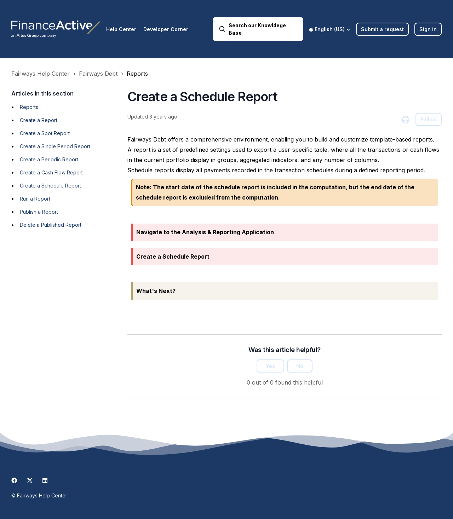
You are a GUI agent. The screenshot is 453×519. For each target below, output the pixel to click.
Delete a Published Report (50, 225)
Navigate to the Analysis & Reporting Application (205, 232)
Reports (137, 73)
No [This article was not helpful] (299, 366)
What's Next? (156, 290)
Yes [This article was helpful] (270, 366)
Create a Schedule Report (50, 186)
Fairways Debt (98, 73)
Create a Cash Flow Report (51, 172)
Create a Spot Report (45, 133)
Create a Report (38, 120)
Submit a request (382, 29)
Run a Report (35, 199)
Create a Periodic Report (49, 159)
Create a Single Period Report (55, 146)
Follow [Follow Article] (428, 119)
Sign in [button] (428, 29)
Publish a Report (39, 212)
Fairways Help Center (40, 73)
